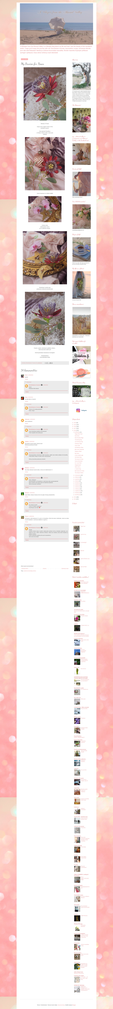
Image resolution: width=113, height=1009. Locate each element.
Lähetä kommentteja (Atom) (30, 570)
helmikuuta (77, 492)
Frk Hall (76, 865)
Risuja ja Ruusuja (78, 924)
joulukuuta (77, 432)
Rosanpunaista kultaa (79, 614)
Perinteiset (83, 718)
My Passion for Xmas (79, 470)
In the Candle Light (79, 455)
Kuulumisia (83, 827)
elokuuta (77, 481)
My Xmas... (77, 453)
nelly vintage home (78, 972)
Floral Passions (77, 736)
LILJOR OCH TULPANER (80, 590)
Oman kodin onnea (78, 895)
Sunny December (79, 461)
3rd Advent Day (78, 457)
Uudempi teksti (24, 568)
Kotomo (76, 914)
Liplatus (27, 441)
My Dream (77, 435)
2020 (75, 422)
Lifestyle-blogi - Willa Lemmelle (81, 707)
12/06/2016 (31, 516)
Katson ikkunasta (78, 739)
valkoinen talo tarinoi (79, 826)
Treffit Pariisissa (84, 915)
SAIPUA (76, 624)
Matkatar (27, 467)
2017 (75, 428)
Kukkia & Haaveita (78, 638)
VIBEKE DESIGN (78, 845)
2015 (75, 497)
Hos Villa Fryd (77, 697)
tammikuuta (77, 494)
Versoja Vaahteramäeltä (79, 657)
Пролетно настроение (79, 973)
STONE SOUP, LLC (85, 625)
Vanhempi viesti (64, 568)
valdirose (76, 768)
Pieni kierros (83, 668)
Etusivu (44, 568)
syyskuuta (77, 479)
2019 (75, 424)
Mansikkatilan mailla (79, 688)
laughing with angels (79, 975)
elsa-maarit (76, 904)
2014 (75, 499)
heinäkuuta (77, 483)
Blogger (74, 1005)
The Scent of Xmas (79, 459)
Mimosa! (82, 550)
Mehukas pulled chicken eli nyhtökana (84, 790)
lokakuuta (77, 477)
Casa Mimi (76, 726)
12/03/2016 (30, 375)
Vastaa (26, 379)
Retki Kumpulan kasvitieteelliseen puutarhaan (84, 660)
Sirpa (26, 397)
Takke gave (83, 698)
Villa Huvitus (77, 962)
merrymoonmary (61, 1005)
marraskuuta (78, 475)
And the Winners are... (85, 558)
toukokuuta (77, 486)
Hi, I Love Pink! (78, 463)
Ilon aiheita (83, 601)
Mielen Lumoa (77, 717)
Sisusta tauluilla (84, 708)
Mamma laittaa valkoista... (80, 759)
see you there (83, 769)
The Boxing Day (78, 439)
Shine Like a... (78, 467)
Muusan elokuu (77, 952)
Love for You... (83, 534)
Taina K (26, 516)
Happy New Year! (79, 434)
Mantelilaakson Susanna (34, 385)
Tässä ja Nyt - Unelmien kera (81, 816)
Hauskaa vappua (84, 615)
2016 (75, 430)
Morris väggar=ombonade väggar (85, 878)
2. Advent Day (78, 469)
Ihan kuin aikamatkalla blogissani (83, 650)
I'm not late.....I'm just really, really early (84, 978)
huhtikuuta (77, 488)
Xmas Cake (77, 445)
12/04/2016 (45, 385)
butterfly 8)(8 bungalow (79, 933)
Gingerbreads (78, 465)
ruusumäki (76, 787)
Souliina (76, 855)
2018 (75, 426)
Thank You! (82, 526)
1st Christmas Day (79, 441)
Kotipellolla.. (77, 943)
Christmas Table (78, 443)
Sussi (26, 375)
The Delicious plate (78, 609)
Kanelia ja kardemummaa (80, 749)
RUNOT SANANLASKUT (79, 737)
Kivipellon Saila (77, 600)
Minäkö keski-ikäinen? (79, 633)
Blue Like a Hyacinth (79, 449)
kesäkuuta (77, 485)
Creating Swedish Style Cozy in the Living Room (84, 936)
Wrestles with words (79, 778)
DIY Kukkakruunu (84, 689)
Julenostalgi (83, 846)
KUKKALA (76, 807)
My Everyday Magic (79, 437)
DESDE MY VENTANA (79, 985)
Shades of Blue (78, 451)
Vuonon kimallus (78, 648)
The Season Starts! (79, 472)
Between (27, 492)
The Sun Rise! (83, 566)
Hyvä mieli (76, 797)
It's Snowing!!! (83, 542)
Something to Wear (79, 447)
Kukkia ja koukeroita (79, 580)
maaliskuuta (78, 490)
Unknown (27, 419)
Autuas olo (76, 667)
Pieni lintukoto (77, 836)
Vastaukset (28, 382)
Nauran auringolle (78, 885)
